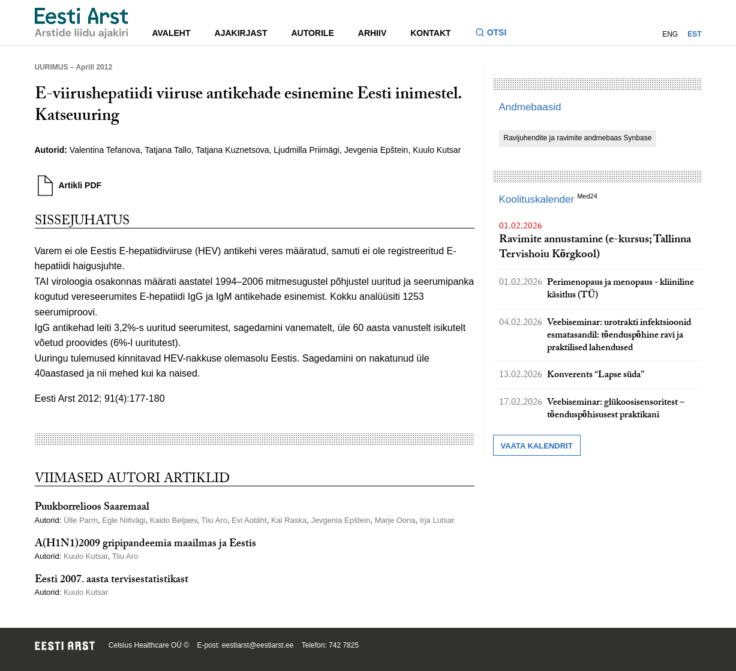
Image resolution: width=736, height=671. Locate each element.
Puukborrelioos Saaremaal (92, 508)
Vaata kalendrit (537, 445)
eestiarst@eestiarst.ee (258, 645)
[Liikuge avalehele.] (81, 23)
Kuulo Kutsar (437, 150)
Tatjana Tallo (168, 150)
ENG (670, 34)
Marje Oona (395, 520)
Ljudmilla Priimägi (307, 150)
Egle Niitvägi (123, 520)
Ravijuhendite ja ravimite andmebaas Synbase (578, 138)
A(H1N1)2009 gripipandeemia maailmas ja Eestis (145, 544)
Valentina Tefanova (105, 150)
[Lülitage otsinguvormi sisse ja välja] (495, 34)
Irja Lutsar (437, 520)
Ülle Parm (81, 520)
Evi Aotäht (249, 520)
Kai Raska (289, 520)
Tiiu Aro (214, 520)
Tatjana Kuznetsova (232, 150)
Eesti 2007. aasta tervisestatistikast (111, 580)
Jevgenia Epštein (376, 150)
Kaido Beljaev (173, 520)
